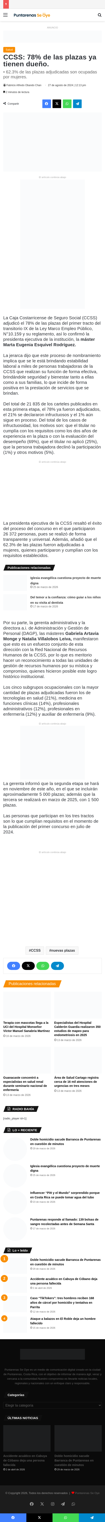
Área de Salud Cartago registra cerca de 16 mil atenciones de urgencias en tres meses (76, 1082)
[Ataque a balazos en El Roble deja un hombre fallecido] (15, 1325)
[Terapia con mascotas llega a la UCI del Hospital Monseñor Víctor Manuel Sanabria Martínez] (27, 1005)
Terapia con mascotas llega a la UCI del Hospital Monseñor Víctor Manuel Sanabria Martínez (26, 1027)
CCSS (36, 950)
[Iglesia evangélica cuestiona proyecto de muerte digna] (15, 583)
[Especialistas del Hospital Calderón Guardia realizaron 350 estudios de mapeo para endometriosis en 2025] (78, 1005)
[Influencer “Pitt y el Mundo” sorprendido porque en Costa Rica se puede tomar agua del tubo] (15, 1202)
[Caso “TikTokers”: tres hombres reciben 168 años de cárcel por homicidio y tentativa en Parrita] (15, 1304)
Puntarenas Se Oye (87, 1493)
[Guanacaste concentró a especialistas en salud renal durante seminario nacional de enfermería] (27, 1060)
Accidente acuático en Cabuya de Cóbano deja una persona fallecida (25, 1460)
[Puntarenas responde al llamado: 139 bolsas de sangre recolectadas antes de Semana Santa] (15, 1229)
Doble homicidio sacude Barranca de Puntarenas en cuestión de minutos (74, 1460)
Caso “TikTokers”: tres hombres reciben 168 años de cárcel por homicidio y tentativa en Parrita (62, 1302)
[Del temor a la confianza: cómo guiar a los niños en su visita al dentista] (15, 602)
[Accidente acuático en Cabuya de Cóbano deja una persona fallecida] (15, 1285)
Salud (9, 49)
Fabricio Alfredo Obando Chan (23, 85)
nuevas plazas (63, 950)
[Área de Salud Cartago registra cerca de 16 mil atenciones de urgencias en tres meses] (78, 1060)
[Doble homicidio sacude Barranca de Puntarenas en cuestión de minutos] (15, 1149)
